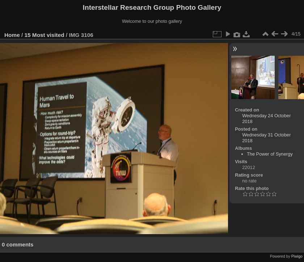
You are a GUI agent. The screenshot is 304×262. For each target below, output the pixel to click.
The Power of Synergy (270, 154)
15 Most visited (44, 35)
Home (12, 35)
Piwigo (297, 256)
